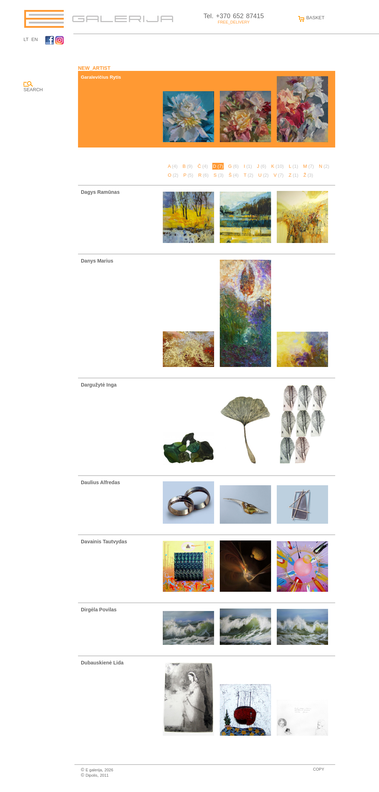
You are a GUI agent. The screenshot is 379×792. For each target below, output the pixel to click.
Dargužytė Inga (98, 385)
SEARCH (33, 86)
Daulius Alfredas (100, 482)
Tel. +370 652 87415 (233, 16)
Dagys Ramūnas (100, 192)
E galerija (93, 770)
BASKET (310, 17)
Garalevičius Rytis (101, 77)
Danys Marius (97, 261)
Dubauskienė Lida (102, 663)
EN (34, 39)
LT (26, 39)
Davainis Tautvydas (104, 541)
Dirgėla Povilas (98, 609)
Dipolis (91, 775)
